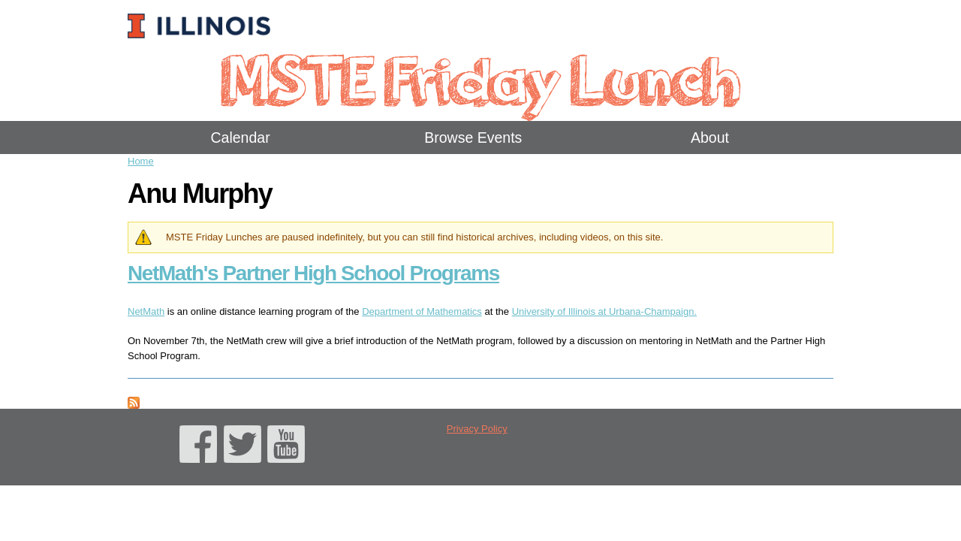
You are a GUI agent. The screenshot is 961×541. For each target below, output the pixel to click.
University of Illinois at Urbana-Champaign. (604, 311)
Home (141, 161)
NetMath (146, 311)
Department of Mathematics (422, 311)
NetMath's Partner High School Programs (313, 273)
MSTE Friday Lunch (480, 78)
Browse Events (473, 137)
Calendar (240, 137)
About (710, 137)
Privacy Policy (477, 428)
